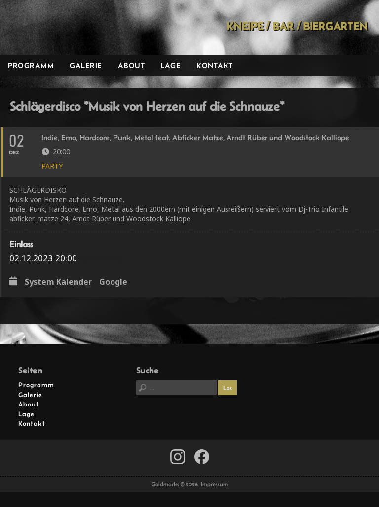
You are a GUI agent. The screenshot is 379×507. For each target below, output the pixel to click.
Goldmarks (69, 27)
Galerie (86, 65)
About (131, 65)
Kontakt (214, 65)
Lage (170, 65)
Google (113, 282)
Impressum (214, 484)
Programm (30, 65)
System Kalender (58, 282)
